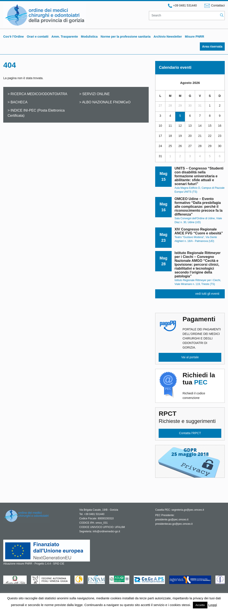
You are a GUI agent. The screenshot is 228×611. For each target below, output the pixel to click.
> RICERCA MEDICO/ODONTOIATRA (37, 94)
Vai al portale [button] (190, 357)
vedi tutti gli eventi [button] (207, 293)
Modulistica (89, 36)
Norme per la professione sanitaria (125, 36)
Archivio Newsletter (167, 36)
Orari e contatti (38, 36)
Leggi (212, 605)
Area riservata (212, 46)
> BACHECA (18, 102)
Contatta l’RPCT (190, 433)
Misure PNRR (194, 36)
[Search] (184, 15)
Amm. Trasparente (64, 36)
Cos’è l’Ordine (13, 36)
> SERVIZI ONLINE (94, 94)
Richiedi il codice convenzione (201, 385)
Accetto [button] (200, 605)
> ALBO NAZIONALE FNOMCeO (105, 102)
